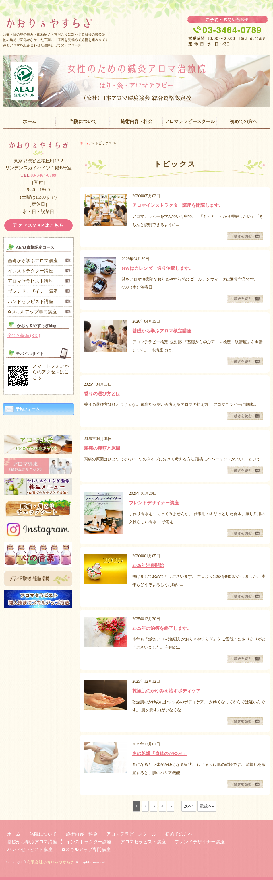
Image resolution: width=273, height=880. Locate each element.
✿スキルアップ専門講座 (32, 311)
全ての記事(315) (23, 335)
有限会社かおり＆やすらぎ (51, 862)
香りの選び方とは (102, 393)
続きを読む (245, 236)
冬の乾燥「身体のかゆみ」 (159, 753)
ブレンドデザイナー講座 (154, 502)
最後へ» (207, 806)
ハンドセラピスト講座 (30, 301)
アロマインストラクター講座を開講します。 (177, 205)
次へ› (188, 806)
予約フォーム (28, 409)
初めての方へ (243, 121)
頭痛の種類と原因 (102, 448)
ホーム (29, 121)
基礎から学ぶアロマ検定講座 (161, 330)
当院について (83, 121)
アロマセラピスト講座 (30, 281)
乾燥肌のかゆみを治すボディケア (166, 690)
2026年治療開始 (148, 565)
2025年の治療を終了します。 (161, 628)
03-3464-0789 (43, 175)
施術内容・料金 (136, 121)
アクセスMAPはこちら (38, 225)
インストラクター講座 (30, 270)
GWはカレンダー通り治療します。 (157, 268)
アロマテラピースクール (190, 121)
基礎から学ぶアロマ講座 (33, 260)
